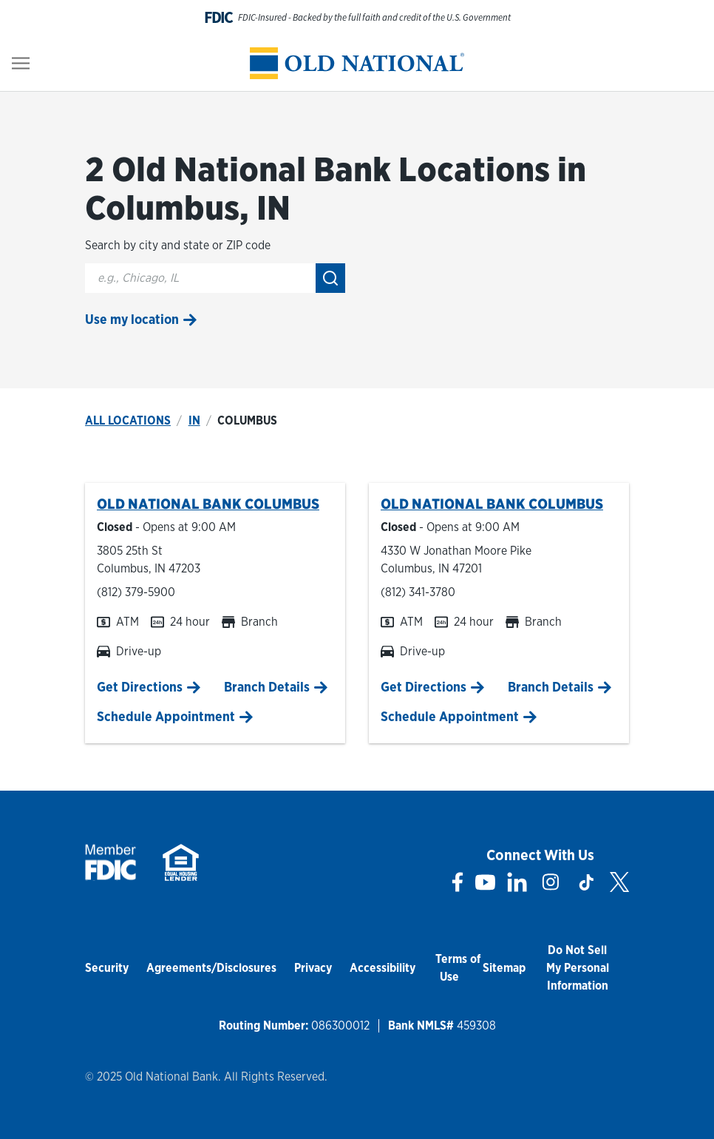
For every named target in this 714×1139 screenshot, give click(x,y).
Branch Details (267, 686)
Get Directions (140, 686)
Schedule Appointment (166, 716)
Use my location (132, 319)
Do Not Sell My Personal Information (577, 968)
